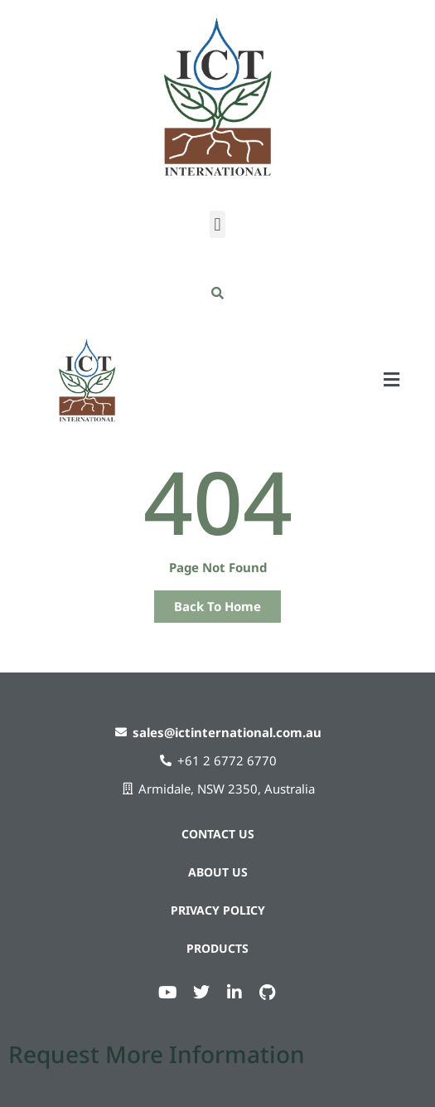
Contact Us (217, 834)
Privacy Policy (218, 910)
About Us (218, 872)
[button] (217, 224)
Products (217, 948)
